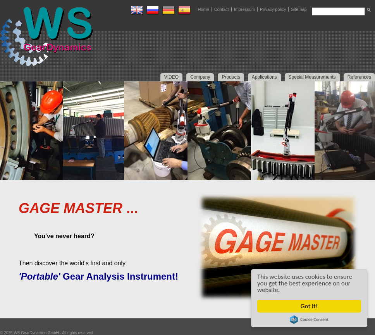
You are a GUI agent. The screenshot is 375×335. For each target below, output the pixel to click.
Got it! (309, 306)
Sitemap (298, 9)
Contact (221, 9)
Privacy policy (273, 9)
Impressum (244, 9)
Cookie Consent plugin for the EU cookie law (309, 319)
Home (203, 9)
